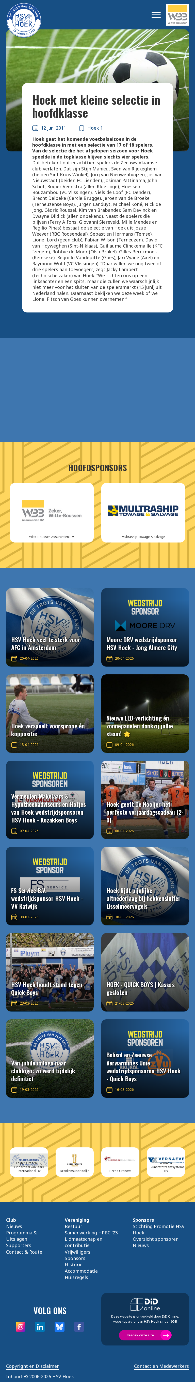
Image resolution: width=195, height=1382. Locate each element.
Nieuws (14, 1226)
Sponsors (75, 1258)
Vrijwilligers (77, 1252)
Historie (74, 1265)
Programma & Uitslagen (21, 1236)
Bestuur (73, 1226)
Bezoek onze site (140, 1335)
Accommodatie (81, 1271)
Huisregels (76, 1277)
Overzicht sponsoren (155, 1239)
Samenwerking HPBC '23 (91, 1233)
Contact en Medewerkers (161, 1366)
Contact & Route (24, 1252)
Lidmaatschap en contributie (83, 1242)
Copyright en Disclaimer (32, 1366)
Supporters (18, 1245)
